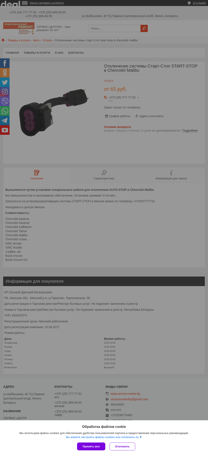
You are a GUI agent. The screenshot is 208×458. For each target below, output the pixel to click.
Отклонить (122, 446)
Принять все (91, 446)
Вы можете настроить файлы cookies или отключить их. (102, 437)
